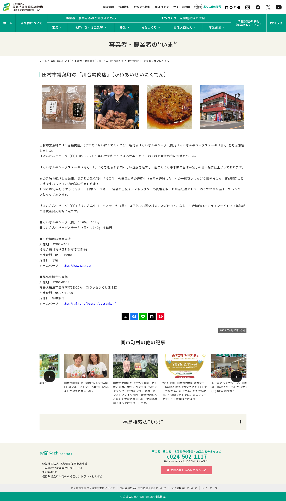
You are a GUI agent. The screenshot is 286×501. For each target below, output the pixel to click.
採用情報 (124, 7)
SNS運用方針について (184, 488)
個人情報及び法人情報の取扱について (93, 488)
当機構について (31, 23)
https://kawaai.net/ (76, 265)
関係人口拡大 (182, 27)
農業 (123, 27)
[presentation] (49, 376)
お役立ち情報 (142, 7)
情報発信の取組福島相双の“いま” (248, 23)
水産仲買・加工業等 (89, 27)
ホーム (8, 23)
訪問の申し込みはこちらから (187, 470)
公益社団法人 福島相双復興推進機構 (144, 496)
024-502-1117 (188, 456)
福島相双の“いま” (60, 60)
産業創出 (215, 27)
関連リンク (162, 7)
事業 (55, 27)
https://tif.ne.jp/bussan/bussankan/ (89, 303)
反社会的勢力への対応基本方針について (143, 488)
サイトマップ (209, 488)
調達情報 (108, 7)
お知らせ (276, 23)
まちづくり (149, 27)
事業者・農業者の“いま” (88, 60)
